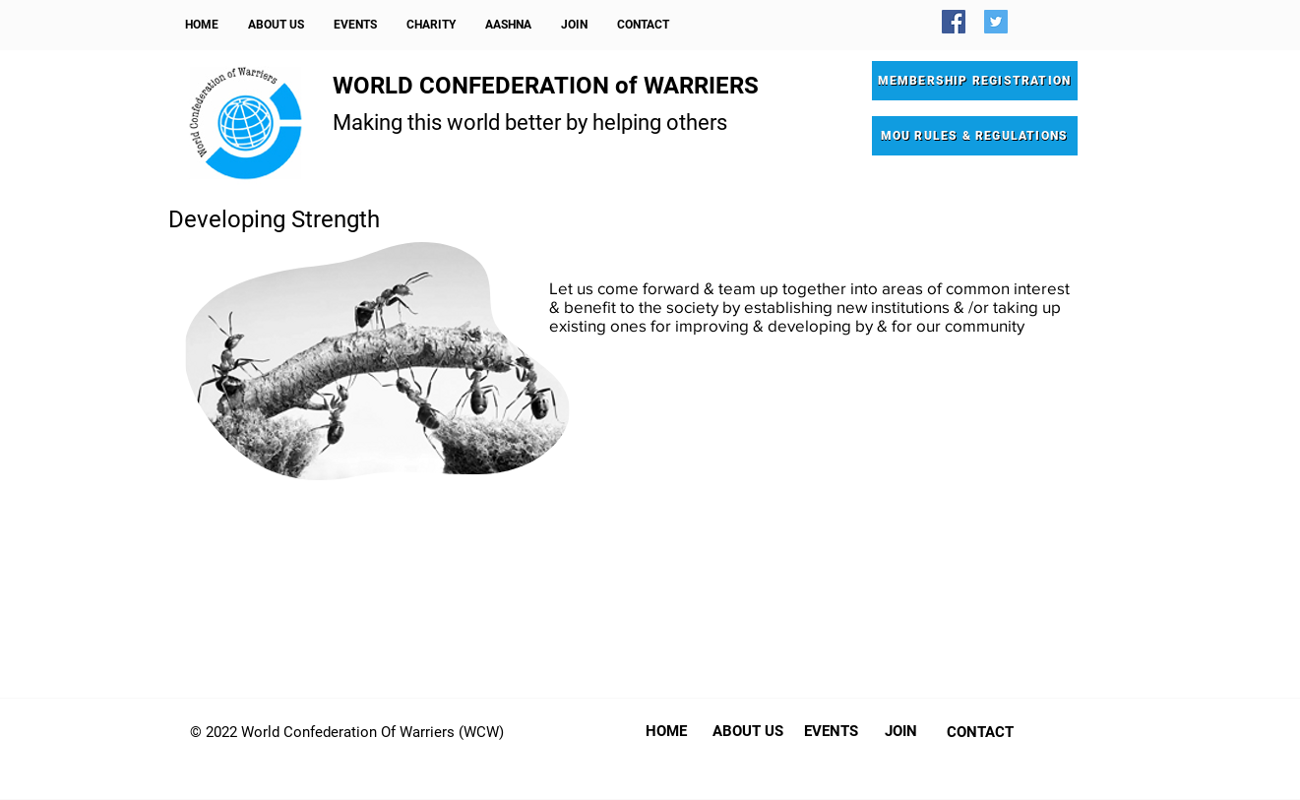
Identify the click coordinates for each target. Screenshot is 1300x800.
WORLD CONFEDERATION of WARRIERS (546, 85)
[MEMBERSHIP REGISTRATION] (975, 80)
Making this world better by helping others (530, 122)
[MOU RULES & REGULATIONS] (975, 135)
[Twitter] (996, 21)
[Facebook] (953, 21)
